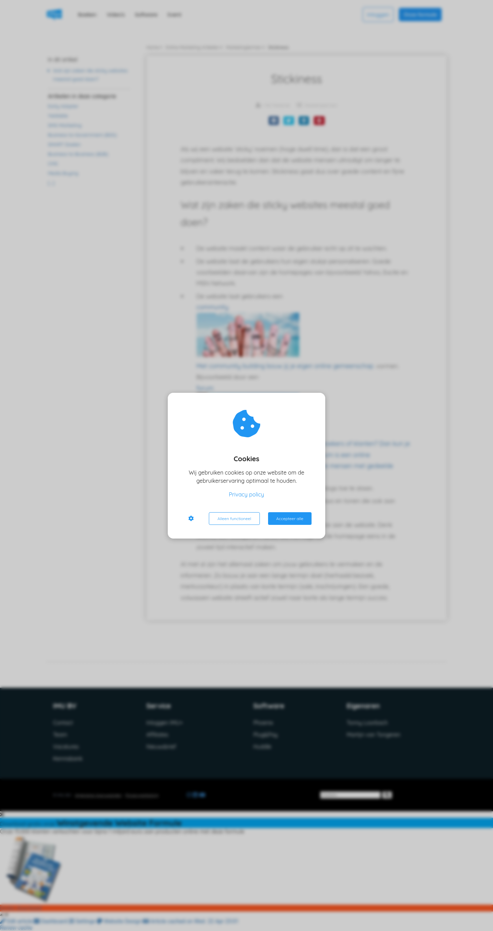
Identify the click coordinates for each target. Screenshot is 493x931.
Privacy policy (246, 494)
